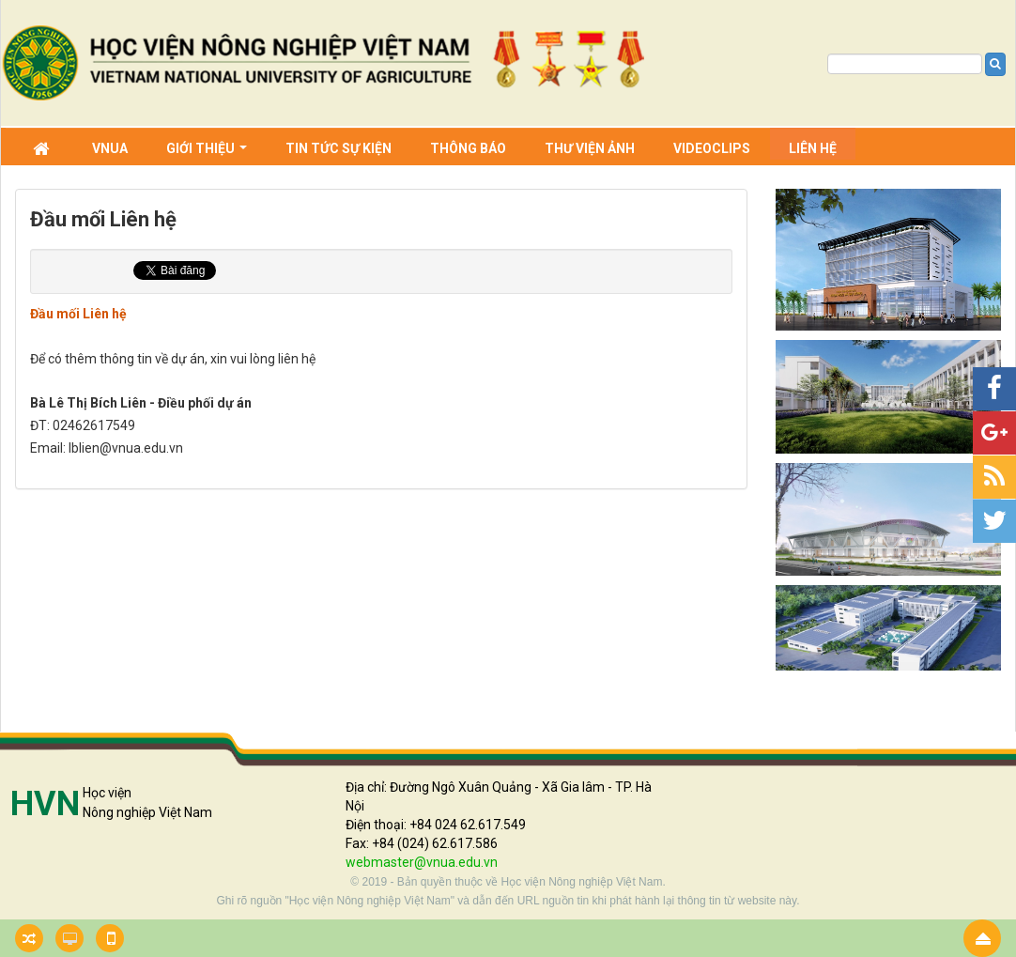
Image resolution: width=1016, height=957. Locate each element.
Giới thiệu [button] (206, 150)
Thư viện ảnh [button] (590, 148)
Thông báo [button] (468, 148)
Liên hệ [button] (813, 148)
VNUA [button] (110, 148)
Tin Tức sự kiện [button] (338, 148)
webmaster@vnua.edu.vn (422, 862)
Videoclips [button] (711, 148)
